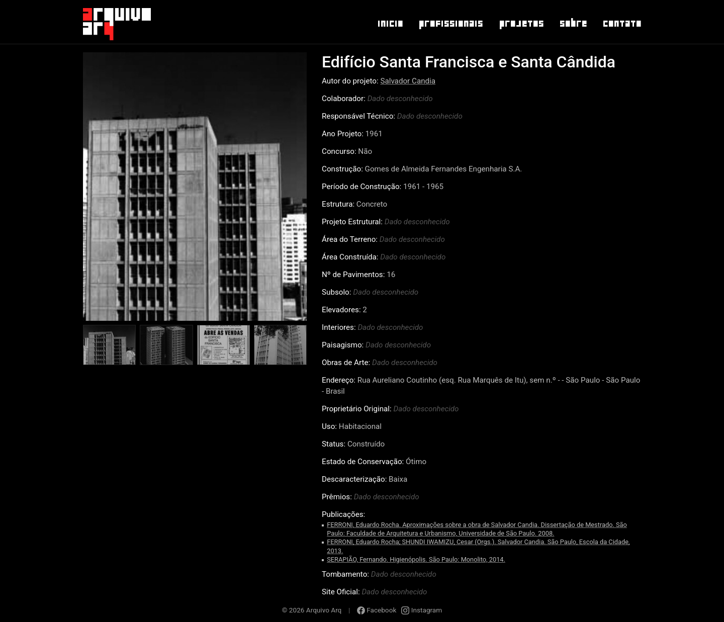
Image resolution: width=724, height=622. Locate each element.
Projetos (521, 23)
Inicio (390, 23)
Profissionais (450, 23)
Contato (621, 23)
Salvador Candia (407, 80)
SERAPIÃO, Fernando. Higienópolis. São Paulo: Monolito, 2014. (416, 559)
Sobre (573, 23)
